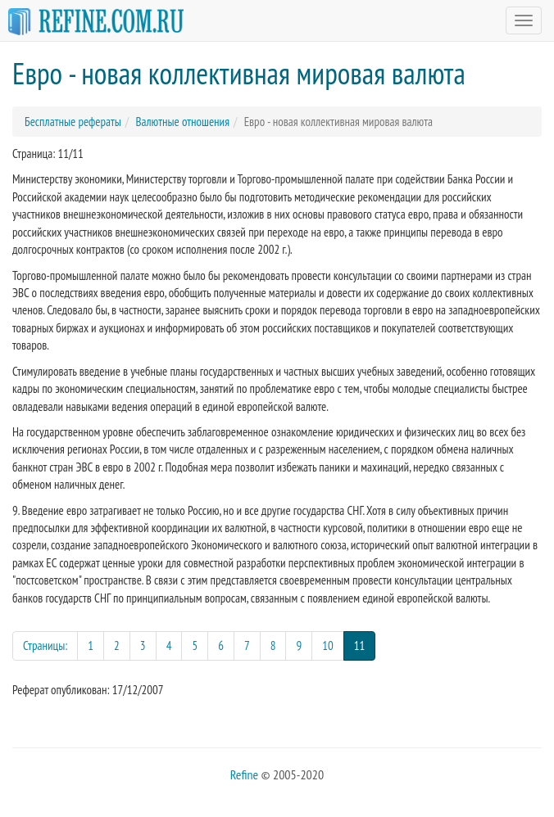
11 (365, 644)
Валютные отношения (182, 121)
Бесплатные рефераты (73, 121)
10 (328, 645)
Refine (244, 774)
